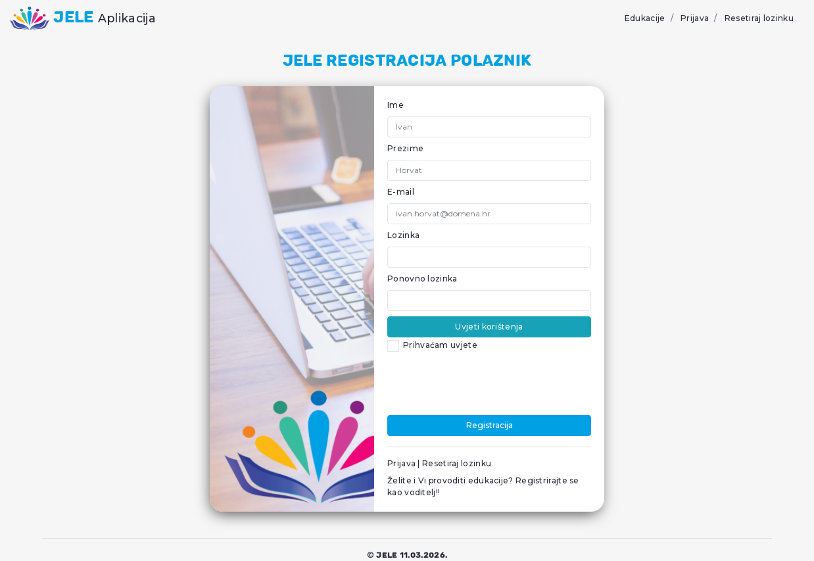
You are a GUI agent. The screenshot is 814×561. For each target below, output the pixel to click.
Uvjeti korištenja (489, 326)
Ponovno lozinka (422, 278)
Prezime (405, 148)
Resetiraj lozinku (759, 18)
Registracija (489, 425)
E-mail (400, 192)
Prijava (695, 18)
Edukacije (645, 18)
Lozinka (403, 235)
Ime (395, 105)
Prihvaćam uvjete (440, 345)
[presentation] (487, 384)
